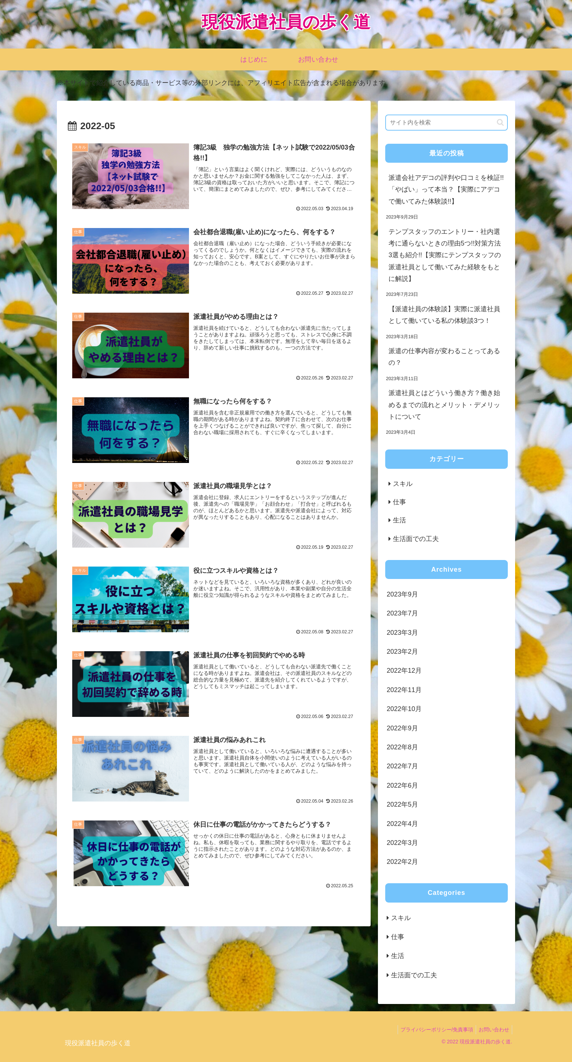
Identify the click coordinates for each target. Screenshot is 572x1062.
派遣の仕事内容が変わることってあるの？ (444, 356)
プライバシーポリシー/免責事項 (433, 1029)
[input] (446, 123)
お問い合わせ (493, 1029)
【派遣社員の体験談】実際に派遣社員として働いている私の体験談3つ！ (444, 314)
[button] (500, 122)
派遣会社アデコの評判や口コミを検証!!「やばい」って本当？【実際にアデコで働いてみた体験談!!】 (446, 189)
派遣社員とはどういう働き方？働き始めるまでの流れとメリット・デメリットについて (444, 404)
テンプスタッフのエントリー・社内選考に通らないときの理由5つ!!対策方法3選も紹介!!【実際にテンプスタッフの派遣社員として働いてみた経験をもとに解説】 (445, 255)
